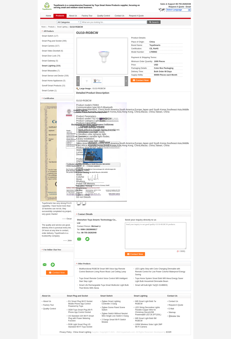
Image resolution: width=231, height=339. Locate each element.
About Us (73, 16)
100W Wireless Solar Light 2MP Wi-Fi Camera (148, 325)
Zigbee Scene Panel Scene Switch (113, 308)
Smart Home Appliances (52, 81)
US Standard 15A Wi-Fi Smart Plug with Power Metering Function (81, 318)
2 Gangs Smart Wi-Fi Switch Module (114, 320)
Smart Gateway (48, 61)
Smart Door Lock (49, 56)
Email (188, 7)
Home (48, 16)
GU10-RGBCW (98, 88)
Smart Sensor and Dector (53, 76)
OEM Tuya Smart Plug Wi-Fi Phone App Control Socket (80, 311)
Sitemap (172, 312)
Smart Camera (48, 46)
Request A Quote (176, 7)
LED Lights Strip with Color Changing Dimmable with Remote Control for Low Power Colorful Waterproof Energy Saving (160, 272)
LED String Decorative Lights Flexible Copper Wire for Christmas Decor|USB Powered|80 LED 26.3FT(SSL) (148, 311)
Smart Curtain (48, 90)
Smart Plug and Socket (52, 41)
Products (60, 16)
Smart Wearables (49, 71)
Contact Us (119, 16)
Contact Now (142, 80)
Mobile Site (174, 316)
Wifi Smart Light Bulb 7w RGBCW (145, 302)
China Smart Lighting (82, 332)
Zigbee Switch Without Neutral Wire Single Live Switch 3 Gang (115, 314)
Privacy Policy (66, 332)
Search (155, 22)
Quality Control (103, 16)
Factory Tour (87, 16)
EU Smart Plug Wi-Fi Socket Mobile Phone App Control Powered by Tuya (80, 303)
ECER (168, 332)
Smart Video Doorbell (51, 51)
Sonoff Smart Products (51, 86)
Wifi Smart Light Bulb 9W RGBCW (145, 319)
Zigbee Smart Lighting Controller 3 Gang (111, 302)
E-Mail (171, 309)
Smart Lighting (62, 27)
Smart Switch (47, 36)
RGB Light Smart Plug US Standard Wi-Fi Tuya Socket (80, 325)
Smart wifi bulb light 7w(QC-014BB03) (151, 285)
